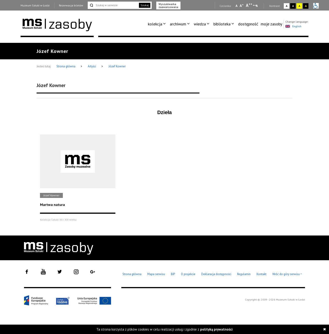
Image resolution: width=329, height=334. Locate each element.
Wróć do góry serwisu (287, 274)
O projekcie (188, 274)
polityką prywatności (216, 329)
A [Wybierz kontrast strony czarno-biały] (293, 6)
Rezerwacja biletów (71, 5)
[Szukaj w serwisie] (113, 5)
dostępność (248, 24)
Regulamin (244, 274)
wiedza (200, 24)
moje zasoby (271, 24)
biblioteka (222, 24)
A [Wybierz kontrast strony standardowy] (286, 6)
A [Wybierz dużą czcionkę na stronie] (249, 5)
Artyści (92, 66)
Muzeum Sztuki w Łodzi (35, 5)
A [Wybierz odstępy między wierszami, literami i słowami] (257, 6)
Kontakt (261, 274)
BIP (173, 274)
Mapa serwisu (156, 274)
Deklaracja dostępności (216, 274)
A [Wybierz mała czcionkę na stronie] (236, 6)
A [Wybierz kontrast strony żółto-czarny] (299, 6)
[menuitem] (157, 24)
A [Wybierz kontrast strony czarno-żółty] (306, 6)
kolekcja (155, 24)
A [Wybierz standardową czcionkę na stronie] (242, 5)
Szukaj (145, 5)
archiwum (178, 24)
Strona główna (66, 66)
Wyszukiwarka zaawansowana (168, 5)
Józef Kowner (117, 66)
